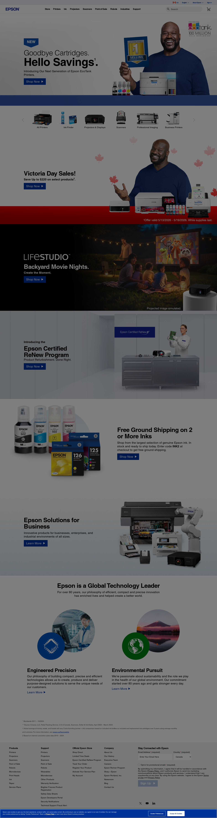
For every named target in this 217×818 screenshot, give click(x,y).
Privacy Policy (50, 814)
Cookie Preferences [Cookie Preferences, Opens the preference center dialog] (156, 813)
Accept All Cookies (176, 813)
